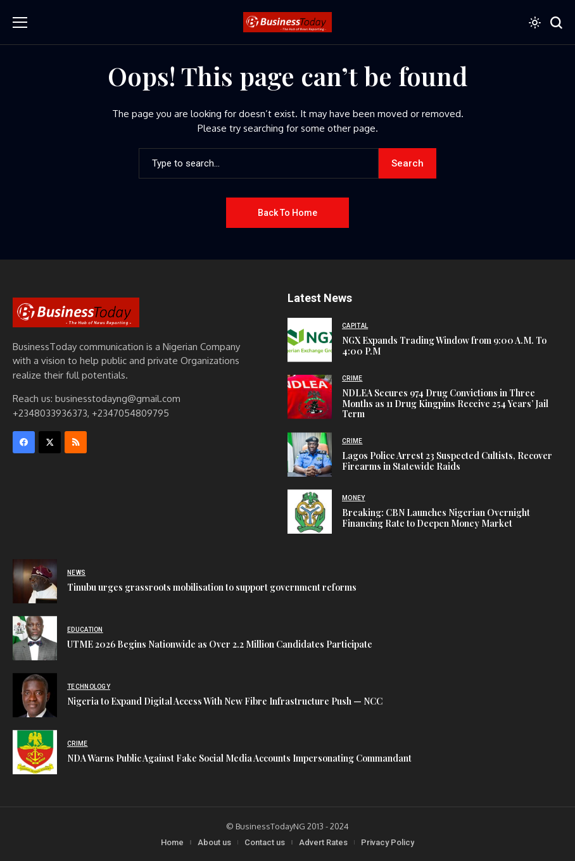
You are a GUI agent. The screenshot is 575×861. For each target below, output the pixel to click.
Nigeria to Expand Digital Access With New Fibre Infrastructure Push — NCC (224, 701)
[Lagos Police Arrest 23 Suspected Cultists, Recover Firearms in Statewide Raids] (310, 454)
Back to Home (287, 213)
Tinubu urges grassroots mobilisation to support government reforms (212, 587)
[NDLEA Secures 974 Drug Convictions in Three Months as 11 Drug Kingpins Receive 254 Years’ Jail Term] (310, 397)
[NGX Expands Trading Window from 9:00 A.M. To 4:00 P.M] (310, 340)
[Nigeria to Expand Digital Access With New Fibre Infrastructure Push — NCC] (35, 695)
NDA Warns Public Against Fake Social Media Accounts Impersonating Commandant (239, 758)
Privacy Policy (387, 842)
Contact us (264, 842)
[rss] (76, 442)
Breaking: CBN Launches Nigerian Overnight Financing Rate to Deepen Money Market (436, 517)
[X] (50, 442)
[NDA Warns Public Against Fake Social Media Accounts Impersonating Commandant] (35, 752)
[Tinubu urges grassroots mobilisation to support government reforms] (35, 581)
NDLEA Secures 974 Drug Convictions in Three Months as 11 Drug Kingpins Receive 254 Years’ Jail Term (445, 403)
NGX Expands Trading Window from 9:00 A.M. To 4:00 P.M (444, 345)
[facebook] (24, 442)
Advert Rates (323, 842)
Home (172, 842)
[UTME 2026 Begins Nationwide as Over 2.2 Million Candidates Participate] (35, 638)
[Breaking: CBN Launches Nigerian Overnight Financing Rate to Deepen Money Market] (310, 511)
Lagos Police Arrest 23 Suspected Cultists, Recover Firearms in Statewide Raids (447, 460)
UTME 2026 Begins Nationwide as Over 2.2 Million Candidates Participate (219, 644)
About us (214, 842)
